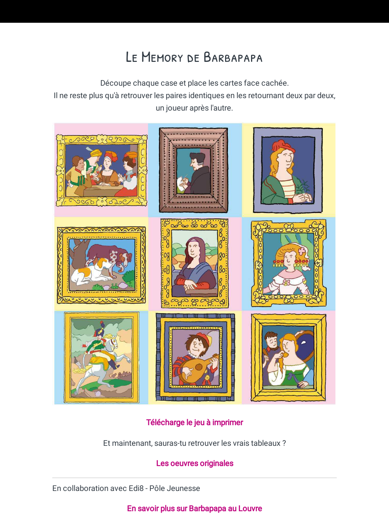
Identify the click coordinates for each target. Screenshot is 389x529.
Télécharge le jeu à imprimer (194, 422)
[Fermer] (11, 11)
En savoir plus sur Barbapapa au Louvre (194, 508)
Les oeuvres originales (194, 463)
